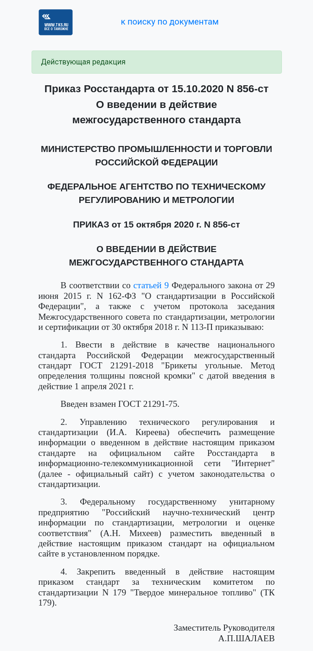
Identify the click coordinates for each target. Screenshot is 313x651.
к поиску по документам (169, 21)
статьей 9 (151, 285)
